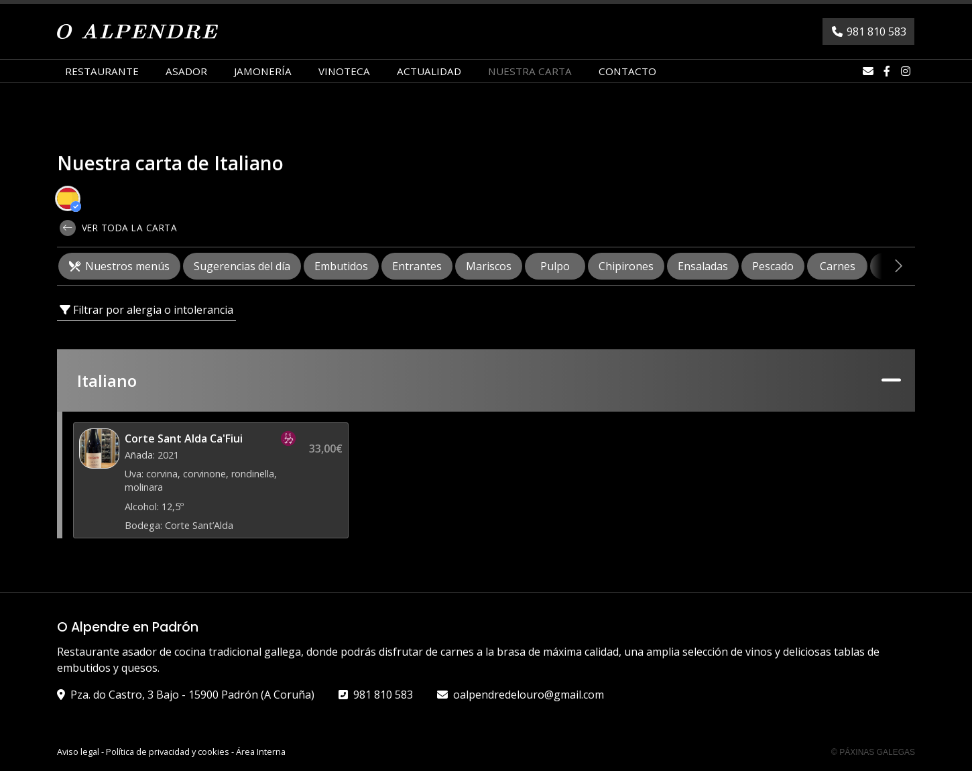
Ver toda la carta (118, 228)
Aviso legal (78, 752)
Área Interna (261, 752)
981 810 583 (383, 694)
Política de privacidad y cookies (167, 752)
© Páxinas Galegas (873, 752)
